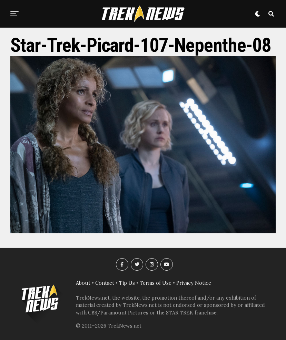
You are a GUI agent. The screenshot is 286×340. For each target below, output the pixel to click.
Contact (104, 283)
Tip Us (127, 283)
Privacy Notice (193, 283)
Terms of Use (155, 283)
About (83, 283)
